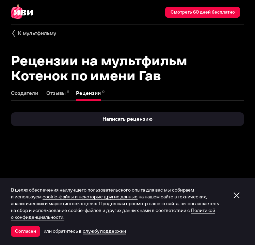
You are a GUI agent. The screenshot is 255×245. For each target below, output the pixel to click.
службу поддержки (104, 231)
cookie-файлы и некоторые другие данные (90, 196)
